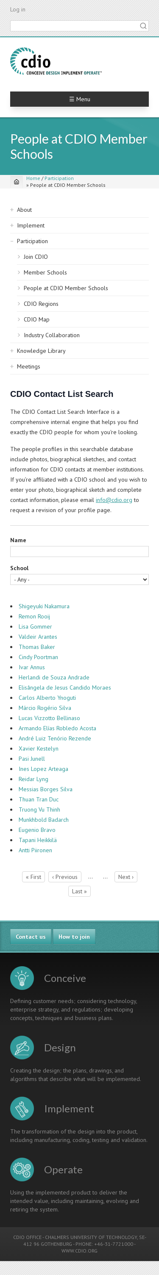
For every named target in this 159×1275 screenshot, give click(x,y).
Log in (17, 9)
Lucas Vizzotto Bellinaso (49, 718)
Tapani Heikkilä (38, 840)
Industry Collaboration (52, 335)
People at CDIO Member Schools (66, 288)
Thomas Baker (37, 647)
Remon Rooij (34, 616)
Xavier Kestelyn (39, 748)
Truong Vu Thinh (39, 809)
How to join (74, 936)
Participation (59, 178)
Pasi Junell (32, 758)
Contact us (31, 936)
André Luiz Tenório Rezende (55, 738)
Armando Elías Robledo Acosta (57, 728)
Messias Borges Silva (46, 789)
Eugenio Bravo (37, 830)
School (19, 568)
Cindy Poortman (38, 657)
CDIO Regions (41, 304)
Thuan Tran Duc (39, 799)
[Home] (16, 182)
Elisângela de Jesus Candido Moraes (65, 687)
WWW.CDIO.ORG (79, 1250)
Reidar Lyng (33, 779)
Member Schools (45, 272)
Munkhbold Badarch (44, 819)
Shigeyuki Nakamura (44, 606)
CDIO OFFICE (27, 1237)
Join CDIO (36, 257)
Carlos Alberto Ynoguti (47, 697)
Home (33, 178)
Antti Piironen (35, 850)
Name (18, 540)
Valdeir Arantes (38, 636)
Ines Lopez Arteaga (43, 769)
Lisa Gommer (35, 626)
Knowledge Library (41, 351)
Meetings (28, 366)
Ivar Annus (32, 667)
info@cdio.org (114, 500)
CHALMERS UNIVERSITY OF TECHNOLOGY (91, 1237)
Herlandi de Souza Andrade (54, 677)
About (24, 209)
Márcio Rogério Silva (45, 708)
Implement (31, 225)
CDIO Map (37, 319)
